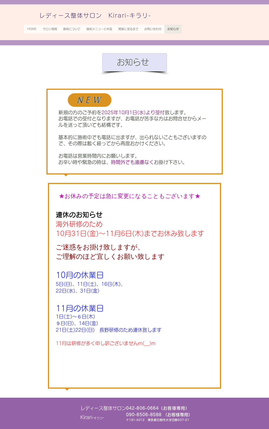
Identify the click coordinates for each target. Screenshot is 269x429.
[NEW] (89, 100)
